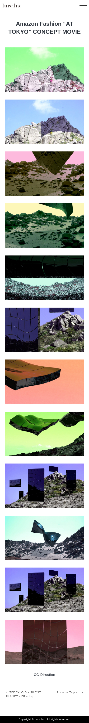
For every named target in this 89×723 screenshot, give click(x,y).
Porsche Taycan (68, 692)
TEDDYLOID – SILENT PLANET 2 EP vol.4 (23, 694)
